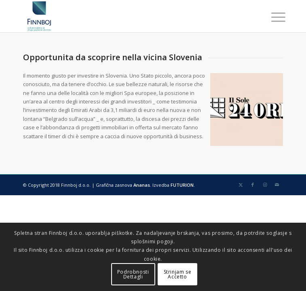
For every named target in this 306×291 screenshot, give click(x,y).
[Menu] (272, 17)
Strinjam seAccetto (178, 274)
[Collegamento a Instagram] (265, 185)
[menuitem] (272, 17)
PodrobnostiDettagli (133, 274)
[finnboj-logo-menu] (127, 16)
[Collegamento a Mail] (277, 185)
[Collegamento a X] (240, 185)
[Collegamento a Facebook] (253, 185)
